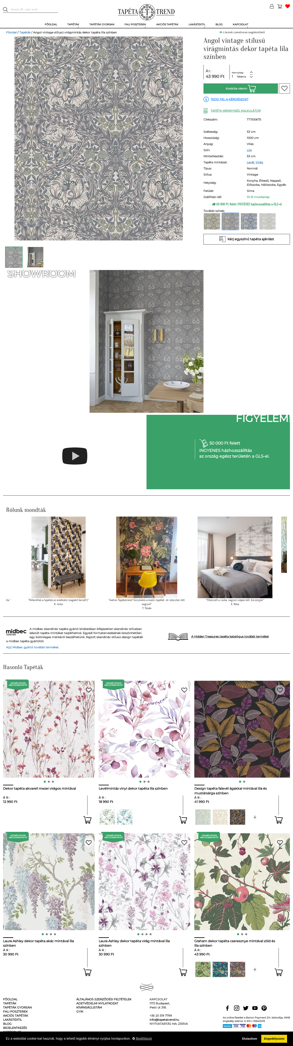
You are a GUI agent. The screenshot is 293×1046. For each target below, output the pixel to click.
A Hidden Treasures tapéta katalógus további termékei (230, 636)
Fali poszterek (15, 1011)
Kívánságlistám (89, 1007)
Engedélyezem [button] (274, 1038)
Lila (249, 150)
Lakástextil (12, 1020)
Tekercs (241, 76)
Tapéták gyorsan (17, 1007)
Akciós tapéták (15, 1015)
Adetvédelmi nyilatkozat (97, 1003)
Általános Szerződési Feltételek (103, 999)
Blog (7, 1024)
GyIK (79, 1011)
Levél (250, 162)
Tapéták (25, 32)
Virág (259, 162)
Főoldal (11, 32)
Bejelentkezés (15, 1028)
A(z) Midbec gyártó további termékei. (32, 647)
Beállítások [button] (142, 1038)
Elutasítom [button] (249, 1038)
